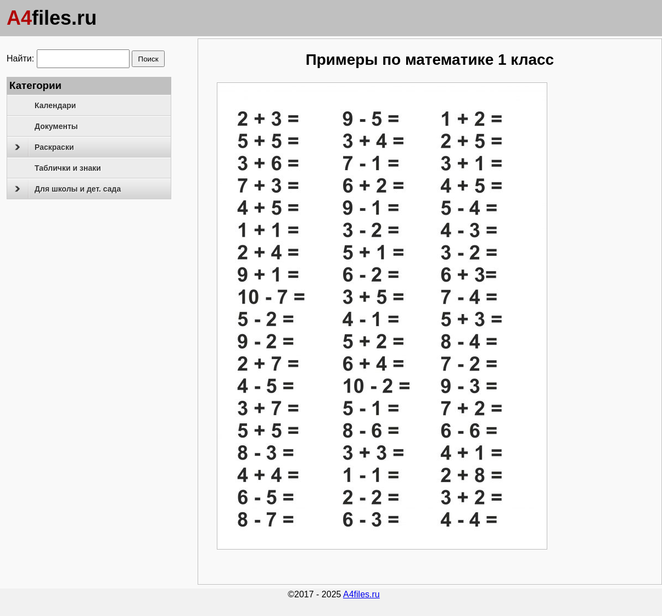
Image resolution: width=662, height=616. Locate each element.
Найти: (20, 58)
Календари (55, 105)
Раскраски (44, 147)
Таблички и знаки (68, 168)
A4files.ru (361, 594)
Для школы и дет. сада (68, 189)
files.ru (52, 18)
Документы (56, 126)
